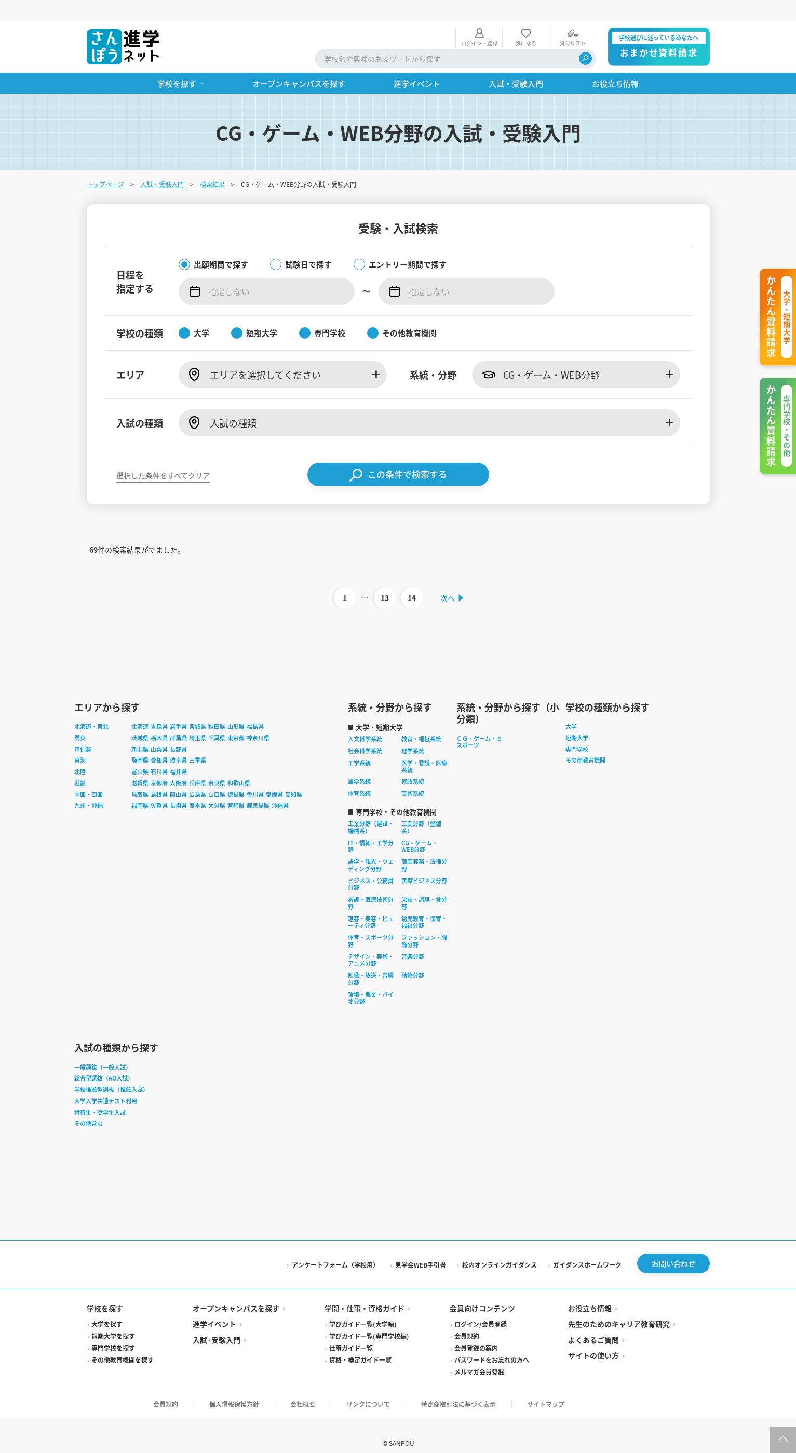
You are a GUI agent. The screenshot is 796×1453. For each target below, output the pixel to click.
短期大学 (576, 719)
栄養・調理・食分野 (424, 884)
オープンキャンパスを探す (236, 1291)
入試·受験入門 (216, 1323)
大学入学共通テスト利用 (105, 1082)
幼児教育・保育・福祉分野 (424, 903)
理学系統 (412, 732)
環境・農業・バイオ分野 (371, 979)
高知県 (293, 775)
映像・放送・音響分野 (371, 960)
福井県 (178, 753)
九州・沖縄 (88, 787)
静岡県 (140, 742)
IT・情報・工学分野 (371, 827)
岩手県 (178, 708)
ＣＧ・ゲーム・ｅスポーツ (479, 723)
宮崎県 (236, 787)
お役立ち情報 (590, 1291)
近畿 (80, 765)
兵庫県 (197, 765)
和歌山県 (238, 765)
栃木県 (159, 719)
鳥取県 (140, 775)
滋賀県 (140, 765)
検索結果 (212, 163)
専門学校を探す (113, 1331)
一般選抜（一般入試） (102, 1048)
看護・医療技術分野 (371, 884)
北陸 (80, 753)
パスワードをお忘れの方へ (491, 1343)
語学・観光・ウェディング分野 (371, 847)
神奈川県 (258, 719)
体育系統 (359, 775)
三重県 (197, 742)
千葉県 (216, 719)
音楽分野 (412, 938)
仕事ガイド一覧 (351, 1331)
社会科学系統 (365, 732)
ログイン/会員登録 (480, 1307)
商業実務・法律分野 (424, 847)
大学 (571, 708)
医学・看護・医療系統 (424, 748)
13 (384, 577)
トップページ (105, 163)
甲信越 (82, 730)
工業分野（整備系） (421, 809)
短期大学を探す (113, 1319)
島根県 (159, 775)
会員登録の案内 (476, 1331)
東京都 (236, 719)
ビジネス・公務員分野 (371, 865)
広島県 (197, 775)
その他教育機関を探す (122, 1343)
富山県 (140, 753)
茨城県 (140, 719)
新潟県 (140, 730)
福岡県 (140, 787)
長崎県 (178, 787)
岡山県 (178, 775)
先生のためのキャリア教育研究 (619, 1307)
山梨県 (159, 730)
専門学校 (576, 730)
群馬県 (178, 719)
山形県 (236, 708)
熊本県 (197, 787)
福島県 (255, 708)
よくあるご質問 (593, 1323)
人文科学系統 (365, 720)
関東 (80, 719)
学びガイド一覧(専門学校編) (369, 1319)
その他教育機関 (585, 742)
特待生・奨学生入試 (100, 1093)
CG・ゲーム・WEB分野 (419, 827)
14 (411, 577)
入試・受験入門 (162, 163)
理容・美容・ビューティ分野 (371, 903)
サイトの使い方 (593, 1339)
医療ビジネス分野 (424, 862)
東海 (80, 742)
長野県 (178, 730)
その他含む (88, 1105)
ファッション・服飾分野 (424, 922)
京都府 (159, 765)
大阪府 (178, 765)
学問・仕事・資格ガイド (364, 1291)
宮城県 (197, 708)
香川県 (255, 775)
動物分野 (412, 957)
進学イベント (214, 1307)
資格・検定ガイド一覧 (360, 1343)
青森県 (159, 708)
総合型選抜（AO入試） (103, 1060)
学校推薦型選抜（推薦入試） (111, 1071)
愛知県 (159, 742)
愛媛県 (274, 775)
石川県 (159, 753)
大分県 (216, 787)
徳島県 (236, 775)
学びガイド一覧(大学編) (363, 1307)
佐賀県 (159, 787)
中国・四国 (88, 775)
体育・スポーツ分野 (371, 922)
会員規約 (466, 1319)
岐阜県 (178, 742)
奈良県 (216, 765)
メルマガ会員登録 (479, 1355)
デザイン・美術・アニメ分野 (371, 941)
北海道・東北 (91, 708)
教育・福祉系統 (421, 720)
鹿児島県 (258, 787)
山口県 (216, 775)
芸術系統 (412, 775)
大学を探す (107, 1307)
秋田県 (216, 708)
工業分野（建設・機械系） (371, 809)
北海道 (140, 708)
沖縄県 (280, 787)
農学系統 (359, 763)
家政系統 (412, 763)
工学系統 (359, 744)
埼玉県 (197, 719)
